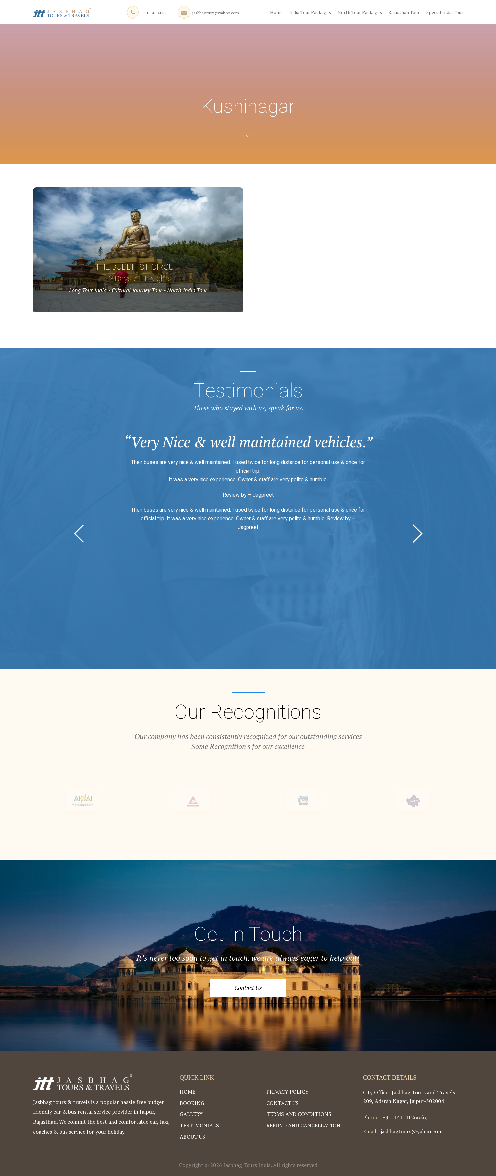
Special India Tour (444, 12)
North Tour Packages (360, 12)
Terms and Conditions (298, 1114)
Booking (192, 1103)
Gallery (191, 1114)
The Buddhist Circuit (138, 267)
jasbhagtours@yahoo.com (215, 12)
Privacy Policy (287, 1091)
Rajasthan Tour (404, 12)
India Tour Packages (310, 12)
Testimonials (199, 1125)
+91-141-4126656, (157, 12)
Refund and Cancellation (303, 1125)
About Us (192, 1136)
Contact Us (248, 988)
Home (276, 12)
